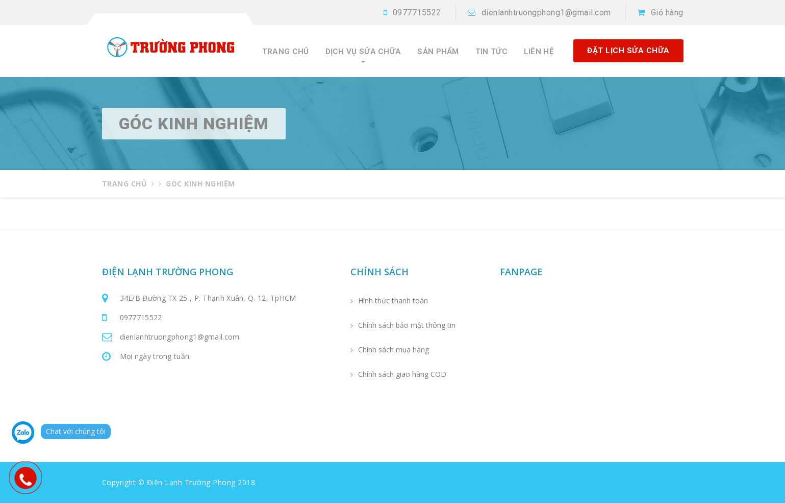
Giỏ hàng (667, 12)
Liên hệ (538, 52)
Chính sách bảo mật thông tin (406, 325)
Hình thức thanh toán (393, 300)
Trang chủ (285, 52)
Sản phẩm (438, 52)
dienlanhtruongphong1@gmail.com (546, 12)
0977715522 (417, 12)
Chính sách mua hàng (393, 349)
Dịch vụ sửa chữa (363, 52)
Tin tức (491, 52)
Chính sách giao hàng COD (402, 374)
